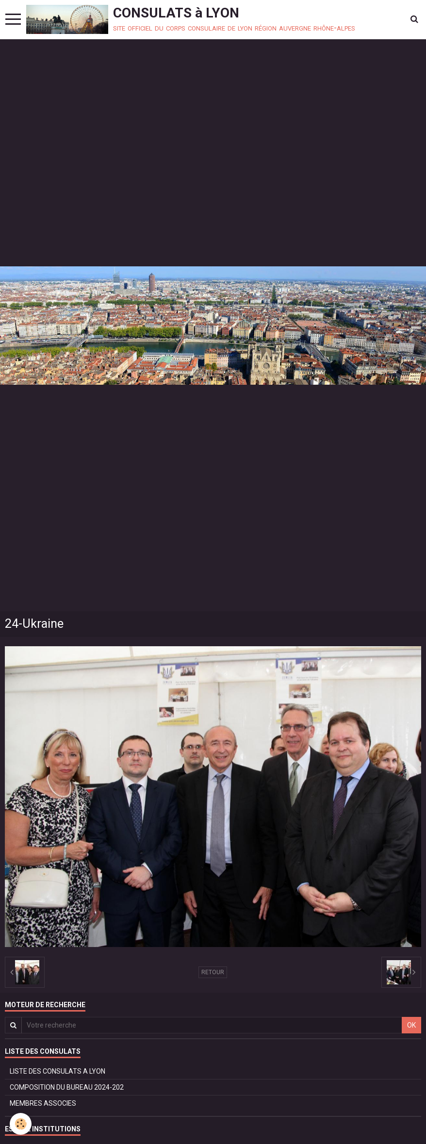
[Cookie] (21, 1124)
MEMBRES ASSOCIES (43, 1103)
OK (411, 1025)
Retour (212, 972)
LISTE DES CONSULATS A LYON (57, 1071)
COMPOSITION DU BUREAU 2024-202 (67, 1087)
